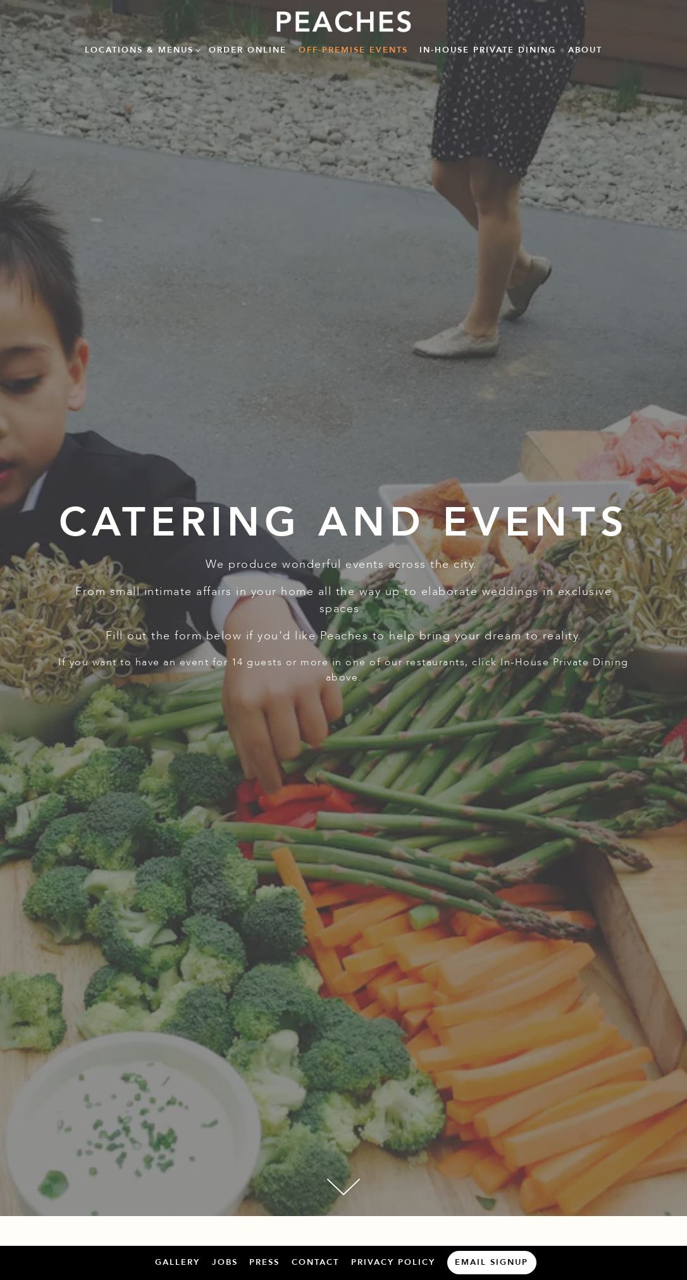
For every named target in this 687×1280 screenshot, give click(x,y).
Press (264, 1262)
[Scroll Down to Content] (343, 1187)
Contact (315, 1262)
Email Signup (491, 1262)
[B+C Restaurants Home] (343, 21)
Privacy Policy (393, 1262)
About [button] (585, 50)
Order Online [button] (248, 50)
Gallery (177, 1262)
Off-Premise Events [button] (353, 50)
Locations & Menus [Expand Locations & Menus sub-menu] (140, 50)
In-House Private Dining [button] (487, 50)
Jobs (225, 1262)
